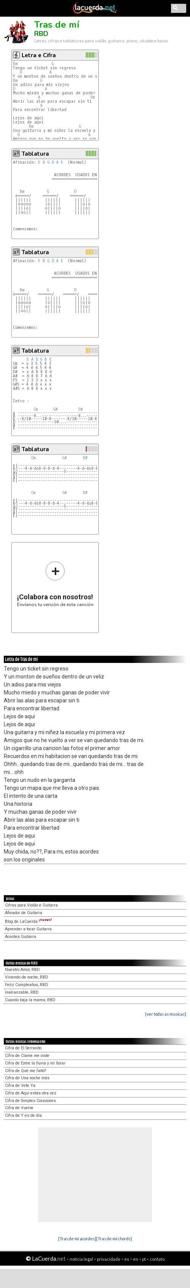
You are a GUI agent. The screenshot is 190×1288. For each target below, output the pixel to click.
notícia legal (81, 1259)
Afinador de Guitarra (23, 912)
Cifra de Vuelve (19, 1107)
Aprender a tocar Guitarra (28, 929)
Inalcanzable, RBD (22, 992)
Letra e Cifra (39, 55)
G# (56, 409)
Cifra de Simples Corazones (30, 1100)
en (135, 1259)
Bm (15, 63)
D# (80, 409)
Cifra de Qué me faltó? (25, 1070)
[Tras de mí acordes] (77, 1238)
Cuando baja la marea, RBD (30, 999)
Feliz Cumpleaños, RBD (26, 984)
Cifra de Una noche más (27, 1077)
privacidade (108, 1259)
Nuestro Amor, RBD (22, 969)
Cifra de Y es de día (23, 1115)
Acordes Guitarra (20, 936)
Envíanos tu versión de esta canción (55, 584)
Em (92, 97)
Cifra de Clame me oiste (27, 1055)
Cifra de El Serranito (23, 1048)
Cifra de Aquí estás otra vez (30, 1093)
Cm (35, 409)
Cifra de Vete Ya (20, 1085)
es (126, 1259)
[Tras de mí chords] (114, 1238)
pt (144, 1259)
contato (157, 1259)
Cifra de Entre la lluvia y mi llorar (35, 1063)
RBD (41, 33)
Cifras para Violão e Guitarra (31, 905)
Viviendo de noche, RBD (26, 977)
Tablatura (35, 154)
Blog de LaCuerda (28, 921)
